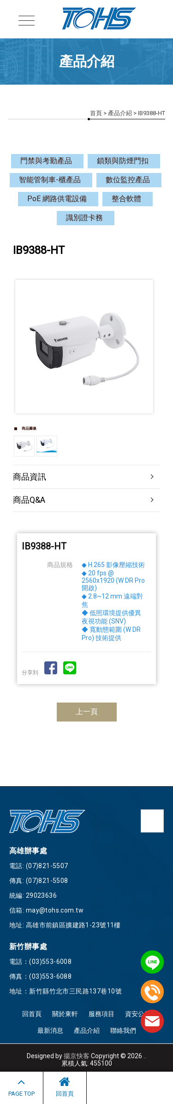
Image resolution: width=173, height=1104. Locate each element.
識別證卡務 (84, 217)
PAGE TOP (21, 1086)
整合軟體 (126, 198)
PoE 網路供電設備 (57, 198)
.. (144, 1056)
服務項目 (101, 1014)
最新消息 (50, 1030)
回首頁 (65, 1086)
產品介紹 (120, 113)
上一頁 (87, 711)
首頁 (96, 113)
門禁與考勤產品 (46, 160)
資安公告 (138, 1014)
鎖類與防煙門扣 (123, 160)
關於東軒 (65, 1014)
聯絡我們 (123, 1030)
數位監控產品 (128, 179)
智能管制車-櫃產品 (50, 179)
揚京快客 (76, 1056)
